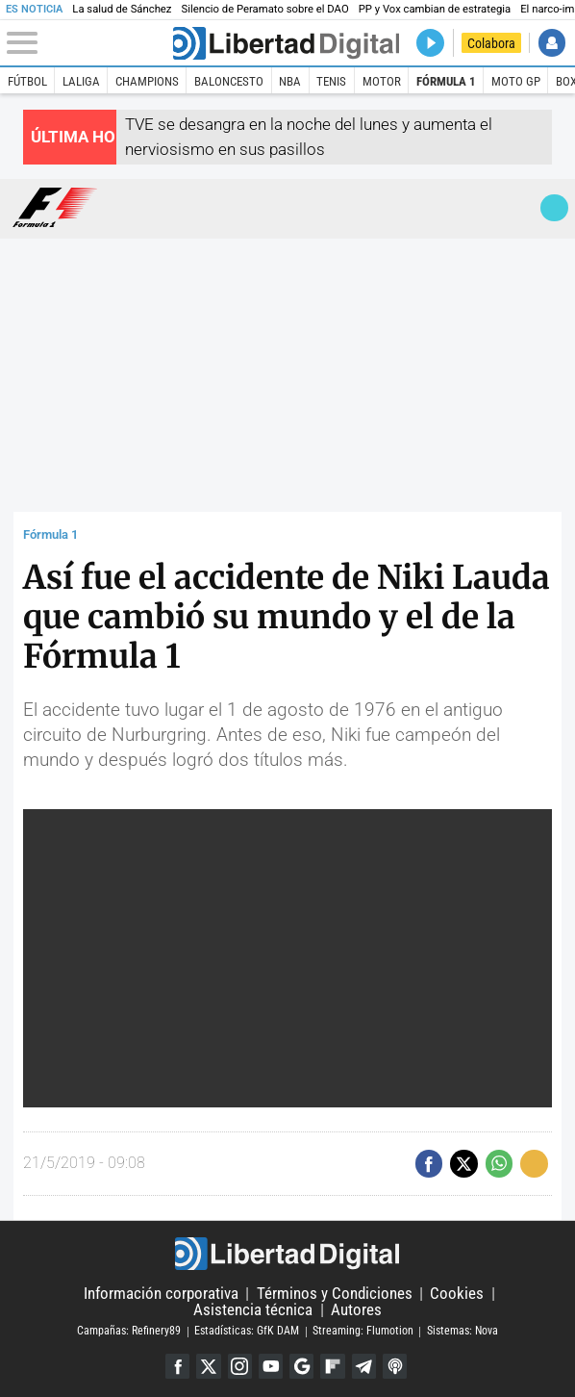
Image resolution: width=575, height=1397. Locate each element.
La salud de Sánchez (121, 9)
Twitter (208, 1366)
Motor (381, 81)
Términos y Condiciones (334, 1293)
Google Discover (301, 1366)
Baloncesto (228, 81)
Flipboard (332, 1366)
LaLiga (81, 81)
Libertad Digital (288, 1253)
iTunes (395, 1366)
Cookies (457, 1293)
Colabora (491, 43)
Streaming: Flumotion (362, 1331)
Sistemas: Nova (462, 1331)
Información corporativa (161, 1293)
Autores (356, 1309)
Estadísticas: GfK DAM (246, 1331)
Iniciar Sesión (552, 43)
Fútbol (27, 81)
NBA (290, 81)
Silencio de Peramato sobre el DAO (264, 9)
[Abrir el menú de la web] (88, 43)
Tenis (331, 81)
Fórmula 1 (446, 81)
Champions (147, 81)
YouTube (271, 1366)
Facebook (177, 1366)
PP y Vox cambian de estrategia (435, 9)
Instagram (240, 1366)
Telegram (364, 1366)
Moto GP (515, 81)
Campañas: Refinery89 (129, 1331)
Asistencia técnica (252, 1309)
